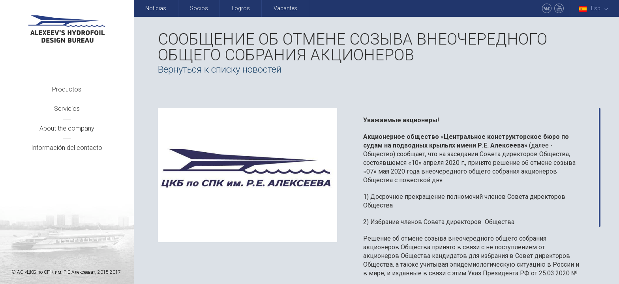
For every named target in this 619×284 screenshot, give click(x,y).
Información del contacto (66, 147)
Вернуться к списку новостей (219, 69)
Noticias (155, 8)
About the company (66, 128)
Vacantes (285, 8)
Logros (241, 8)
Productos (66, 89)
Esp (595, 8)
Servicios (67, 108)
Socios (199, 8)
